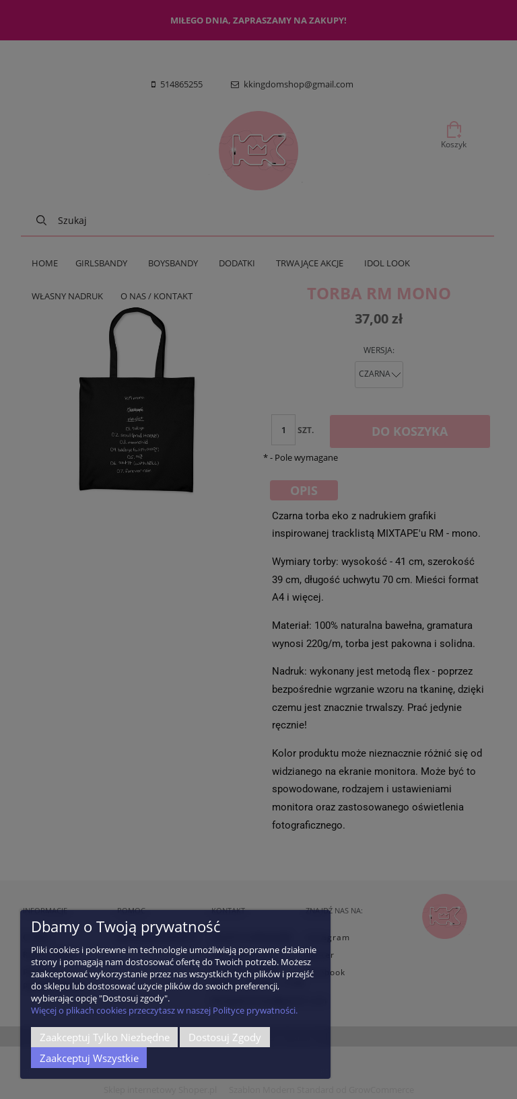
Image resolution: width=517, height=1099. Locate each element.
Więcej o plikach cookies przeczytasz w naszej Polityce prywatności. (164, 1010)
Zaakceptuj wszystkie (89, 1058)
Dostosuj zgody (224, 1037)
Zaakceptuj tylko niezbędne (105, 1037)
